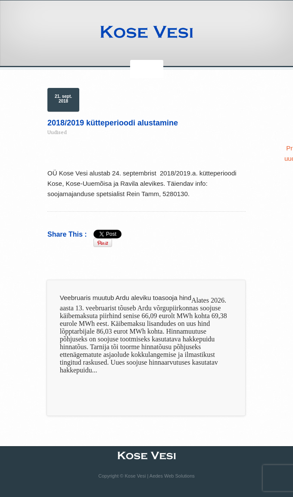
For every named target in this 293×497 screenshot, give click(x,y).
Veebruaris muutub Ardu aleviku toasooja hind (125, 297)
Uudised (57, 132)
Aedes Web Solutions (172, 475)
